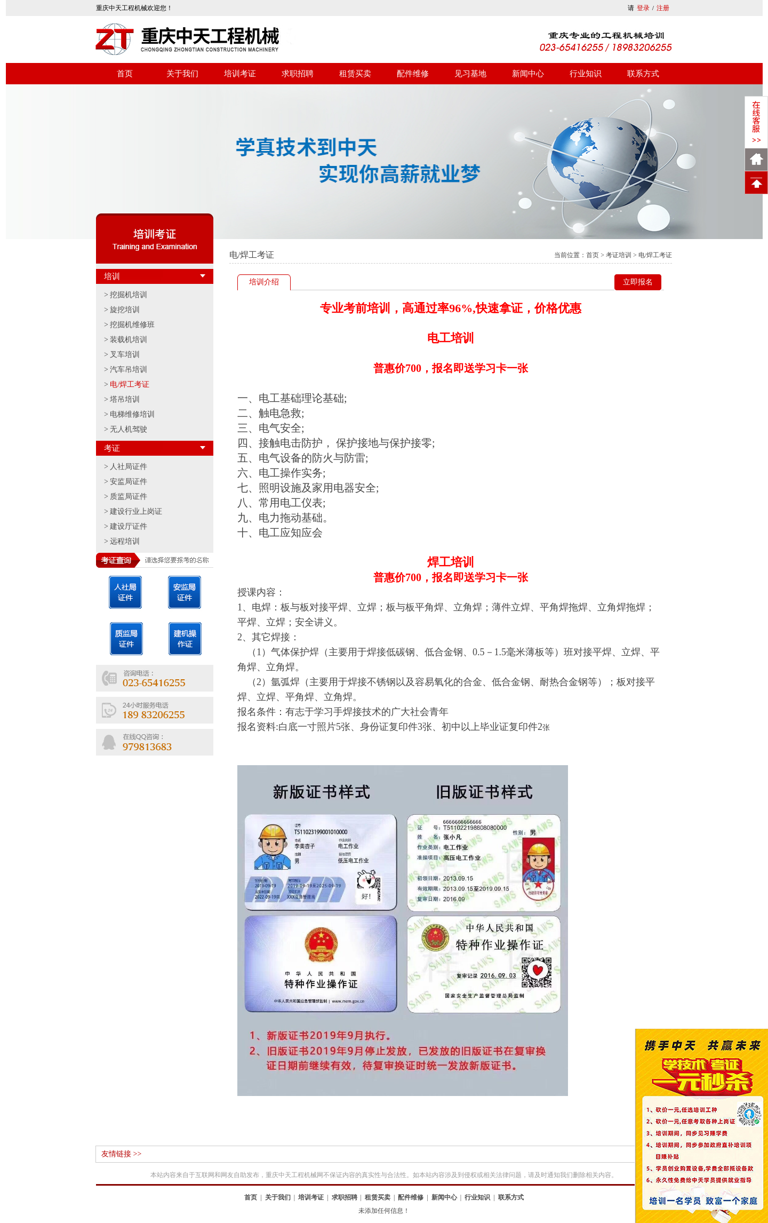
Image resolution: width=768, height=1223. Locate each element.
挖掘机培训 (128, 295)
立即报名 (638, 282)
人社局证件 (128, 467)
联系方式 (643, 73)
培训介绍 (264, 282)
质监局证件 (128, 497)
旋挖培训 (125, 310)
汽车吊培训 (128, 370)
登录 (643, 8)
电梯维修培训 (132, 414)
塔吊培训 (125, 399)
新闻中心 (528, 73)
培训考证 (240, 73)
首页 (125, 73)
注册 (663, 8)
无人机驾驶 (128, 429)
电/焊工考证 (129, 384)
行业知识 (586, 73)
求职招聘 (298, 73)
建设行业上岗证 (136, 511)
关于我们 (182, 73)
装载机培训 (128, 340)
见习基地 (470, 73)
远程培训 (125, 541)
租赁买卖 (355, 73)
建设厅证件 (128, 526)
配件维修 (413, 73)
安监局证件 (128, 482)
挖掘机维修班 (132, 325)
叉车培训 (125, 355)
